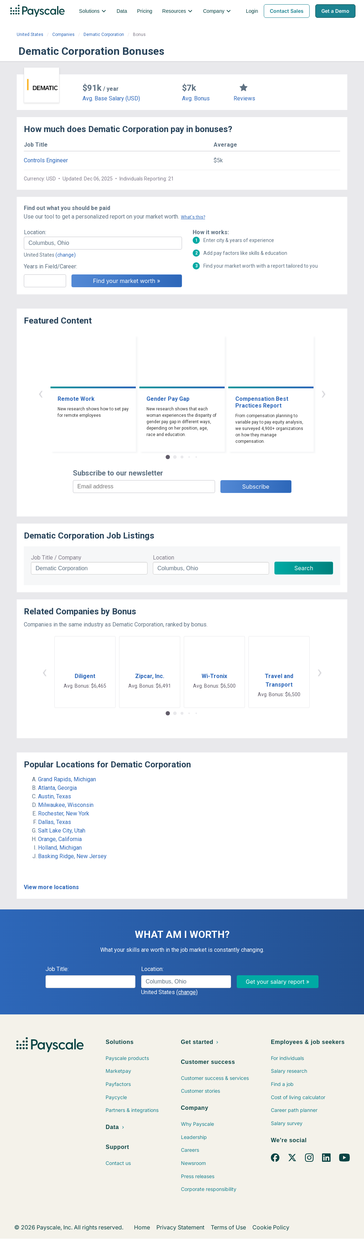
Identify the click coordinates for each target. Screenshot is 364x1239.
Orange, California (60, 839)
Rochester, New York (63, 813)
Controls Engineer (46, 160)
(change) (65, 255)
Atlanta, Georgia (57, 787)
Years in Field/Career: (50, 266)
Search (303, 568)
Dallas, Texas (54, 822)
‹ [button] (40, 393)
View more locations (51, 887)
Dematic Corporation (104, 34)
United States (30, 34)
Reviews (244, 98)
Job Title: (57, 969)
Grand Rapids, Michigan (67, 779)
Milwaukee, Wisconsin (65, 805)
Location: (35, 232)
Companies (63, 34)
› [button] (323, 393)
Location (163, 557)
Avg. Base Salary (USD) (111, 98)
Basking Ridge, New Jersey (72, 856)
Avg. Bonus (196, 98)
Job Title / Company (56, 557)
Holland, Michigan (60, 847)
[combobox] (103, 243)
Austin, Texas (54, 796)
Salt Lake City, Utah (61, 830)
